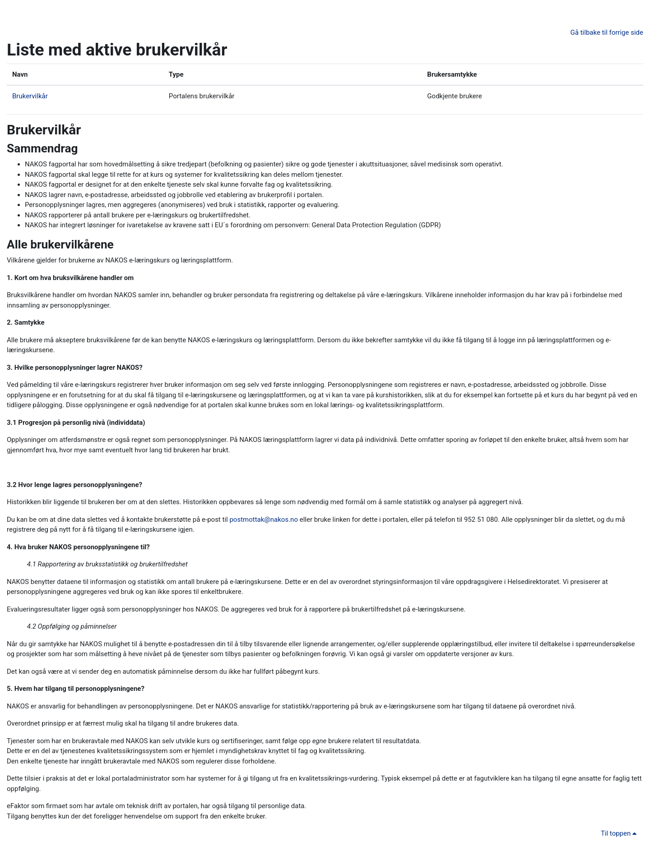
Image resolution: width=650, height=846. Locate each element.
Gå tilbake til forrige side (607, 32)
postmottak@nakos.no (263, 519)
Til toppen (620, 833)
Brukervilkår (30, 96)
